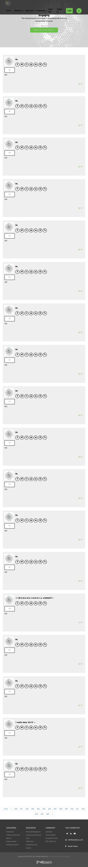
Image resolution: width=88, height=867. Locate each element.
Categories (18, 11)
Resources (29, 11)
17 (10, 70)
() (80, 87)
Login (69, 11)
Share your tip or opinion (44, 30)
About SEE (50, 10)
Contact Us (59, 10)
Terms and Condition (54, 856)
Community (41, 11)
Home (8, 11)
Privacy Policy (66, 856)
